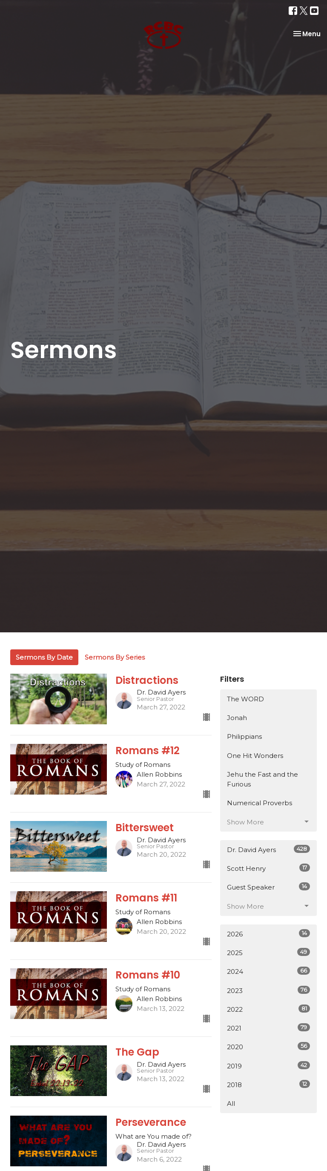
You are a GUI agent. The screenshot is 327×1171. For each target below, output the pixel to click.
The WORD (245, 699)
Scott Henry (268, 868)
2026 (268, 933)
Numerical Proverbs (259, 803)
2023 (268, 990)
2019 (268, 1065)
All (231, 1103)
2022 (268, 1009)
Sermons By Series (115, 657)
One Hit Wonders (255, 756)
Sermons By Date (44, 657)
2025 (268, 952)
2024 (268, 971)
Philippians (244, 736)
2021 (268, 1027)
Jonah (237, 718)
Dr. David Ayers (268, 849)
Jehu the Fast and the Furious (262, 779)
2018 (268, 1084)
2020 (268, 1046)
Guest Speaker (268, 886)
